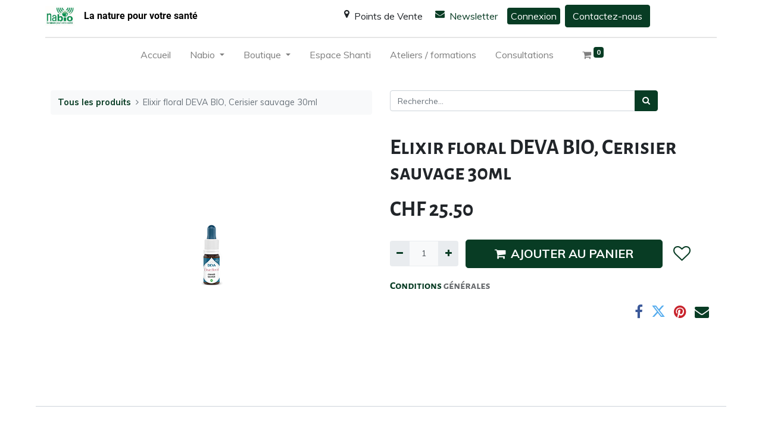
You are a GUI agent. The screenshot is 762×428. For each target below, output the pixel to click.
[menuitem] (155, 57)
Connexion (534, 16)
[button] (681, 254)
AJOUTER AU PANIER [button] (564, 253)
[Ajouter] (448, 253)
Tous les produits (94, 102)
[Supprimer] (400, 253)
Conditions (417, 286)
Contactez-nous (607, 16)
